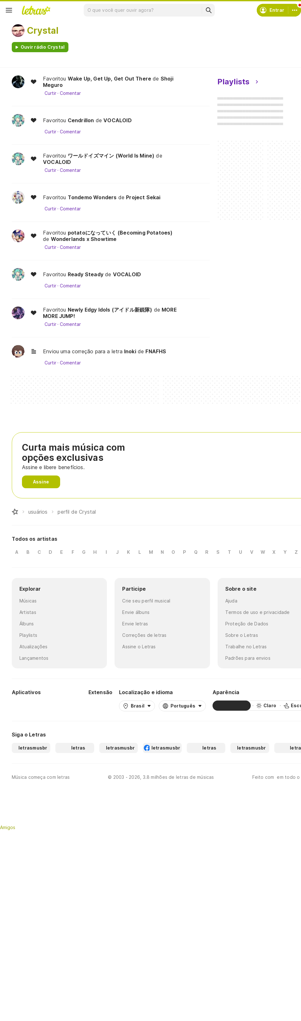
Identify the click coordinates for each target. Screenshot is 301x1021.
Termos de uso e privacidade (257, 612)
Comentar (70, 93)
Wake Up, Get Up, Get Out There (109, 78)
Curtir (50, 93)
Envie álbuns (136, 612)
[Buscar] (208, 10)
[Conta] (294, 10)
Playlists (28, 635)
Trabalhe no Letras (246, 646)
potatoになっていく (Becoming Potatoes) (120, 232)
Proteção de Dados (247, 623)
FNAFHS (155, 351)
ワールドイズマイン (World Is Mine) (111, 155)
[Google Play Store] (29, 706)
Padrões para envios (247, 658)
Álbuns (26, 623)
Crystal (43, 30)
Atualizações (33, 646)
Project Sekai (143, 197)
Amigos (7, 827)
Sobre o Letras (241, 635)
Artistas (27, 612)
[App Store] (66, 706)
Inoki (130, 351)
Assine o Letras (139, 646)
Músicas (28, 600)
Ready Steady (85, 274)
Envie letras (135, 623)
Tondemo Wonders (92, 197)
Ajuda (231, 600)
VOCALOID (117, 120)
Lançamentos (33, 658)
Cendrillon (81, 120)
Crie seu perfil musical (146, 600)
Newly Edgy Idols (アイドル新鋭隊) (110, 309)
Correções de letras (144, 635)
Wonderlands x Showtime (84, 239)
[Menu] (9, 10)
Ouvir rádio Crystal (43, 47)
